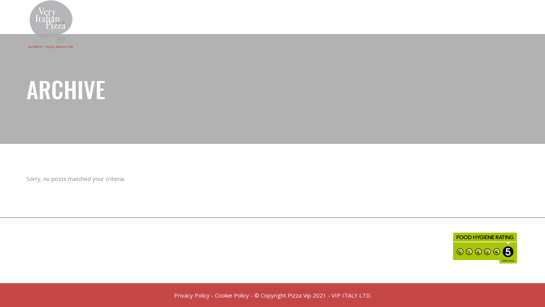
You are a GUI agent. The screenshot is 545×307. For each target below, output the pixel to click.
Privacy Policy (192, 295)
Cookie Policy (232, 295)
